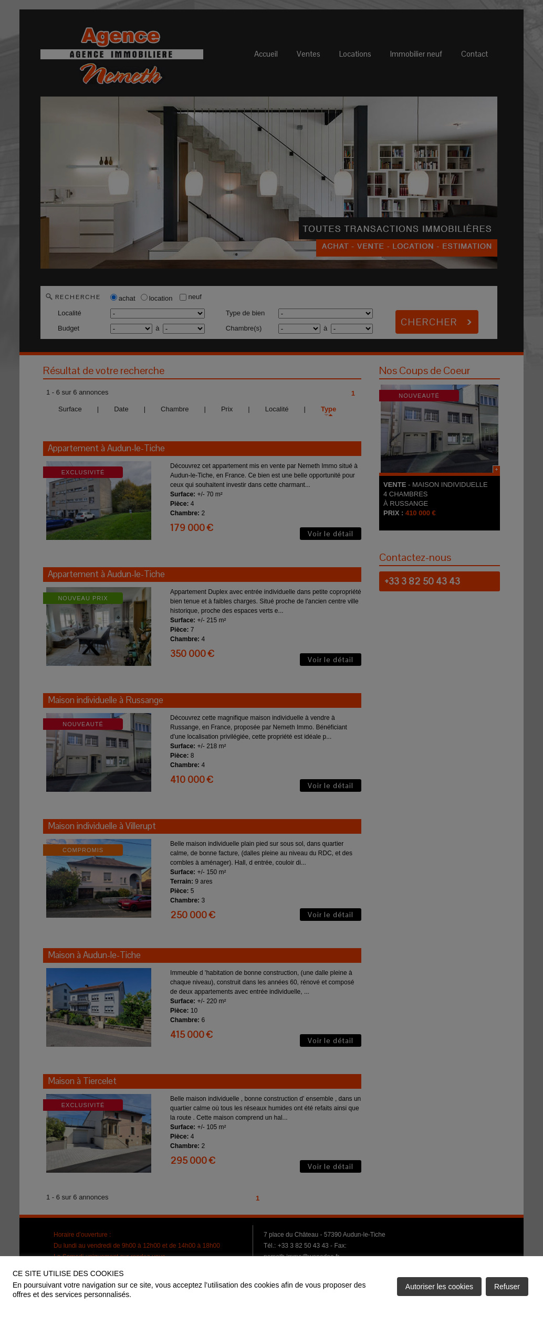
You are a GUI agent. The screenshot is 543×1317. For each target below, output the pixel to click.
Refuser (507, 1286)
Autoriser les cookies (439, 1286)
